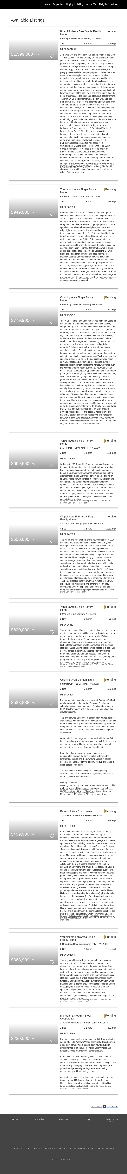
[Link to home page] (10, 4)
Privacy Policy (41, 1148)
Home (47, 4)
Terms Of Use (21, 1148)
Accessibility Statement (69, 1148)
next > (114, 1106)
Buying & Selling (74, 4)
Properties (58, 4)
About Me (91, 4)
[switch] (52, 55)
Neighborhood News (109, 4)
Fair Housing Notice (101, 1148)
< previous (97, 1106)
